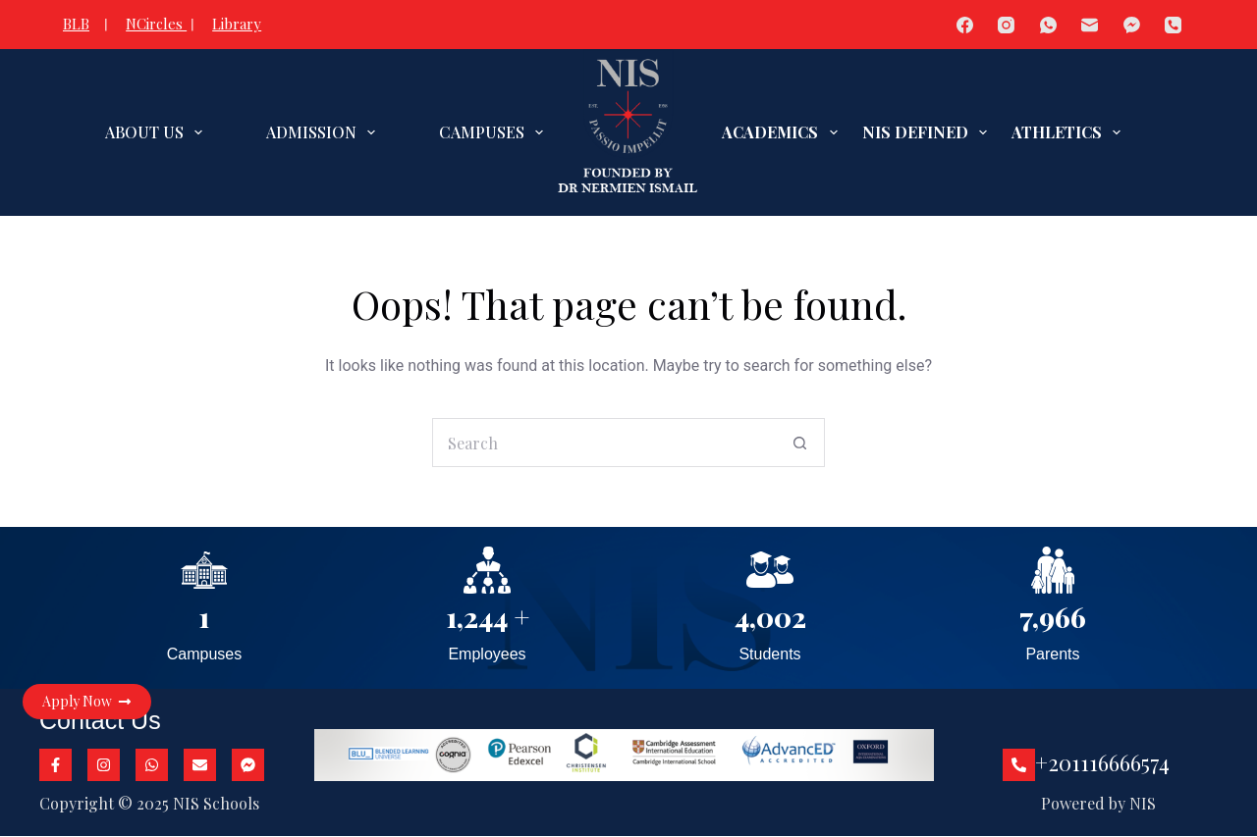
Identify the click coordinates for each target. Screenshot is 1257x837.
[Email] (1090, 25)
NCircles (156, 23)
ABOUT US (157, 132)
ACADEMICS (783, 132)
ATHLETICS (1069, 132)
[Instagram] (1007, 25)
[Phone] (1174, 25)
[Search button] (800, 442)
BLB (76, 23)
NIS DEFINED (928, 132)
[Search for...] (604, 442)
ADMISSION (324, 132)
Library (236, 23)
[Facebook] (965, 25)
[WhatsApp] (1048, 25)
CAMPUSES (495, 132)
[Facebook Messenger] (1132, 25)
